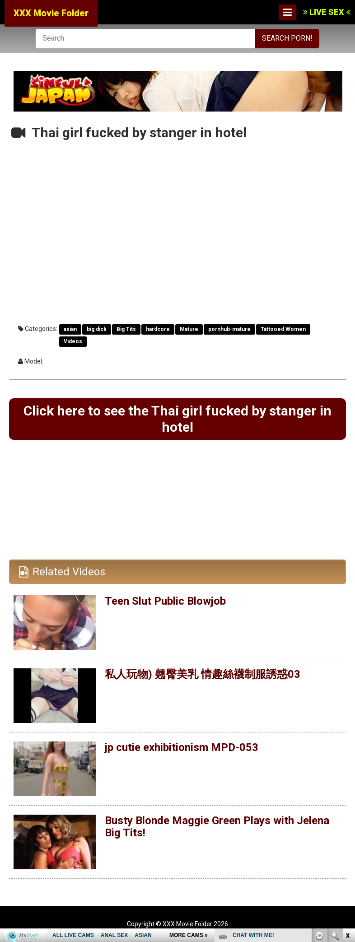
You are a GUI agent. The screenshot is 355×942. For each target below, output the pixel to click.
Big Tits (126, 329)
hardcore (158, 329)
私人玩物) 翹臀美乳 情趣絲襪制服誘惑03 (202, 674)
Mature (189, 329)
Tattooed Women (283, 329)
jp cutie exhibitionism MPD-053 (181, 747)
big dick (97, 329)
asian (70, 329)
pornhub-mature (229, 329)
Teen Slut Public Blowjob (165, 601)
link (347, 801)
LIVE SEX (326, 12)
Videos (73, 341)
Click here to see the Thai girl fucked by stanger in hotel (177, 419)
